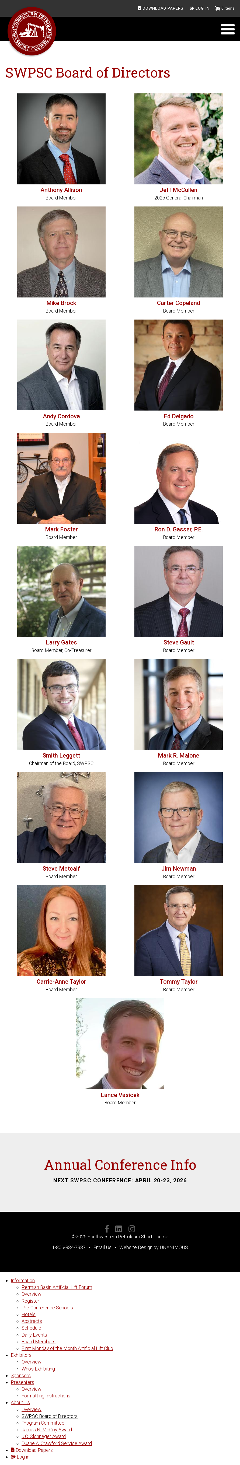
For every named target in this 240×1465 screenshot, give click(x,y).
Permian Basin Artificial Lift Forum (57, 1287)
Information (23, 1280)
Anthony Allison (61, 190)
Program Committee (43, 1423)
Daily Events (34, 1335)
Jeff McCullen (178, 190)
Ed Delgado (179, 416)
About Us (20, 1402)
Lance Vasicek (120, 1095)
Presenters (22, 1382)
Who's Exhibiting (38, 1369)
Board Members (38, 1341)
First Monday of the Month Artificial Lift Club (67, 1348)
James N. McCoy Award (47, 1429)
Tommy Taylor (179, 981)
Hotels (29, 1314)
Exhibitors (21, 1355)
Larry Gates (61, 642)
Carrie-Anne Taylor (61, 981)
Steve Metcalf (61, 868)
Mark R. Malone (178, 755)
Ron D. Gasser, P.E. (178, 529)
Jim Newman (178, 868)
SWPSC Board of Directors (50, 1416)
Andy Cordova (61, 416)
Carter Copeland (178, 303)
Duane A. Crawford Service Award (57, 1443)
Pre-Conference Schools (47, 1307)
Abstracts (32, 1321)
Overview (31, 1294)
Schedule (31, 1328)
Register (30, 1301)
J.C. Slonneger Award (44, 1436)
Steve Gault (179, 642)
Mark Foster (61, 529)
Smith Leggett (61, 755)
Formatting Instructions (46, 1396)
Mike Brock (61, 303)
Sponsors (21, 1375)
